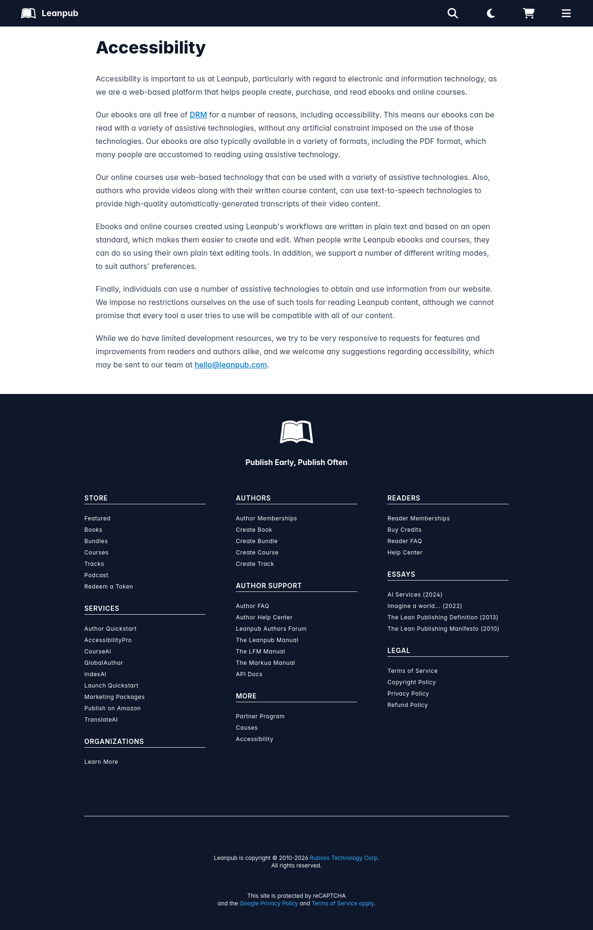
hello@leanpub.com (231, 364)
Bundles (96, 541)
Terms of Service (412, 670)
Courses (96, 552)
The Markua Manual (265, 662)
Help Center (404, 552)
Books (93, 529)
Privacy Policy (408, 693)
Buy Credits (404, 529)
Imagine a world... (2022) (424, 605)
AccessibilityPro (108, 640)
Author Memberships (266, 518)
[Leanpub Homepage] (49, 13)
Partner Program (260, 716)
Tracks (94, 563)
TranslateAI (101, 719)
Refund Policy (407, 704)
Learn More (101, 761)
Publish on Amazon (112, 708)
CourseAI (97, 651)
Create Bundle (257, 541)
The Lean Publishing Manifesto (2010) (443, 628)
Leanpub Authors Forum (271, 628)
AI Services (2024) (415, 594)
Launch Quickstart (111, 685)
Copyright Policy (411, 682)
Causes (247, 727)
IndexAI (95, 674)
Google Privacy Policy (269, 903)
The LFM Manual (260, 651)
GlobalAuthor (103, 662)
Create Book (254, 529)
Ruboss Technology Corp (343, 857)
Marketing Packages (114, 696)
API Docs (249, 674)
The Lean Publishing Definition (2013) (443, 617)
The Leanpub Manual (267, 640)
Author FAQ (253, 605)
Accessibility (254, 738)
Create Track (255, 563)
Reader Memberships (418, 518)
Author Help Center (264, 617)
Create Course (257, 552)
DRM (198, 114)
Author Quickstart (110, 628)
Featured (97, 518)
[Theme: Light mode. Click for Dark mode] (490, 13)
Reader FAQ (404, 541)
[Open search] (452, 13)
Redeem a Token (108, 586)
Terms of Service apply (343, 903)
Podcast (96, 575)
